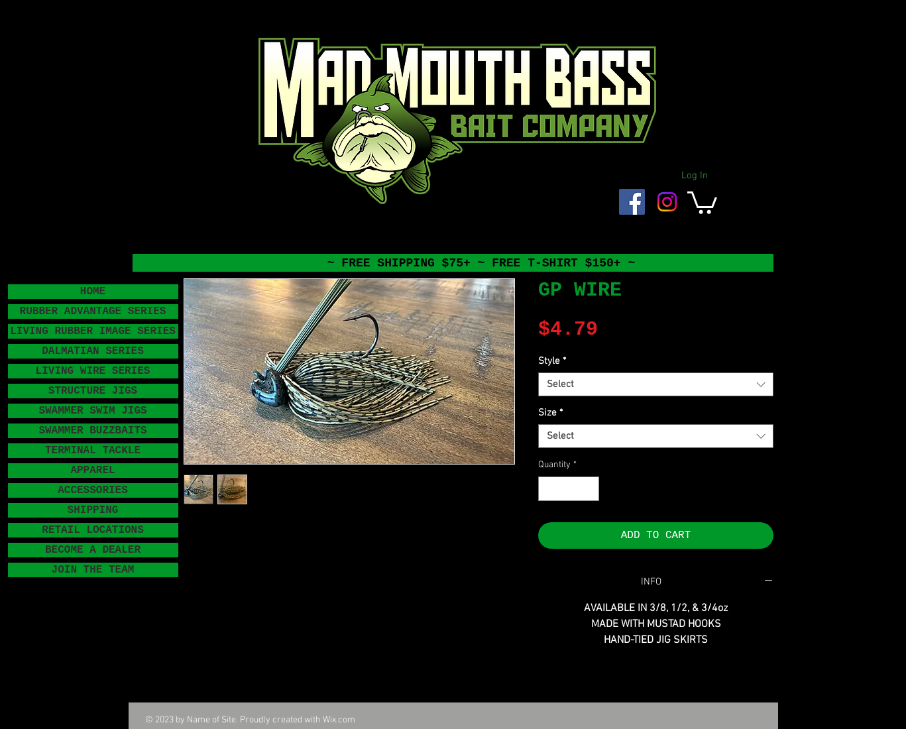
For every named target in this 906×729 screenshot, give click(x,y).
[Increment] (589, 488)
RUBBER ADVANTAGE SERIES (93, 311)
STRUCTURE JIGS (92, 391)
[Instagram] (667, 202)
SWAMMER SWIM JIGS (92, 411)
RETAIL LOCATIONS (93, 530)
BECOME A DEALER (93, 550)
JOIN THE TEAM (93, 570)
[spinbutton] (569, 488)
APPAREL (92, 471)
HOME (92, 292)
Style (552, 361)
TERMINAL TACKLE (93, 451)
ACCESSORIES (93, 490)
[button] (702, 201)
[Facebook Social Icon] (632, 202)
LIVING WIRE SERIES (93, 371)
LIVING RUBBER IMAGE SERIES (93, 331)
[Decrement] (548, 488)
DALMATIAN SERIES (93, 351)
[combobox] (655, 384)
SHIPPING (93, 510)
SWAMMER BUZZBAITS (92, 431)
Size (550, 413)
